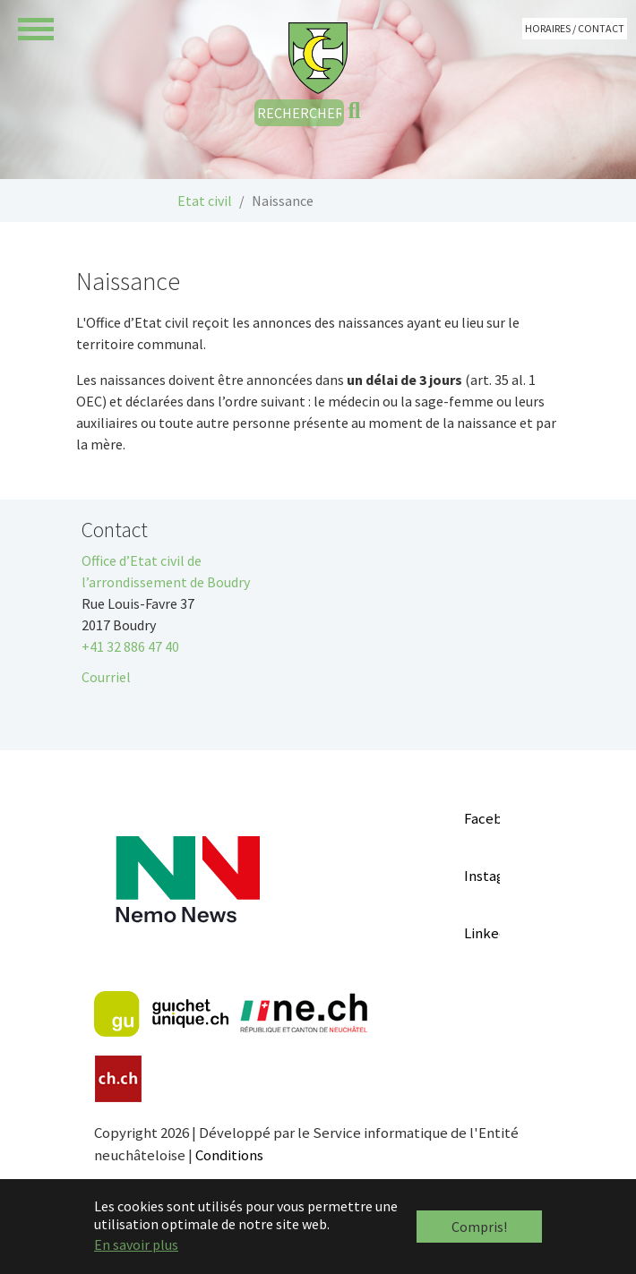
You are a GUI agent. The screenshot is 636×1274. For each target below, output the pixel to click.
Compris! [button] (479, 1227)
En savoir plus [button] (136, 1244)
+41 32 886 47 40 (130, 646)
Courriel (106, 677)
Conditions (229, 1155)
